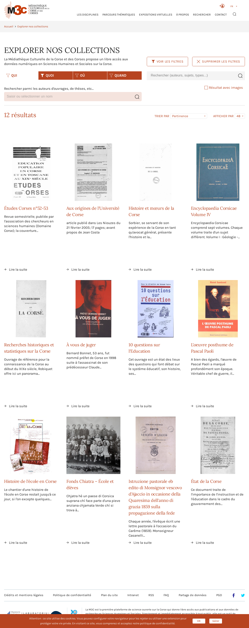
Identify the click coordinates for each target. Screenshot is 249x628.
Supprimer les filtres (218, 61)
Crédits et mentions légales (23, 595)
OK (199, 621)
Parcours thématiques (118, 14)
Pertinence (180, 116)
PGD (219, 595)
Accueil (8, 26)
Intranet (133, 595)
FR (231, 6)
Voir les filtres (167, 61)
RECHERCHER (202, 14)
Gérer (215, 621)
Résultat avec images (223, 87)
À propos (182, 14)
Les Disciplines (87, 14)
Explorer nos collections (32, 26)
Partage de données (193, 595)
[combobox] (191, 75)
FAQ (166, 595)
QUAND (117, 75)
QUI (11, 75)
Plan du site (109, 595)
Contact (221, 14)
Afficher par (223, 116)
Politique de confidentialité (72, 595)
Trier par (162, 116)
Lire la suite (18, 269)
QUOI (47, 75)
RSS (151, 595)
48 (238, 116)
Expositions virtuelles (155, 14)
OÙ (80, 75)
